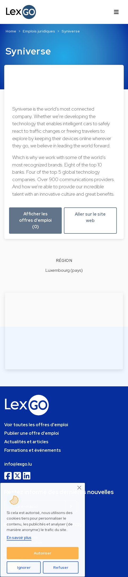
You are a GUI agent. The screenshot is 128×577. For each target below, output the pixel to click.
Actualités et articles (26, 442)
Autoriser (42, 553)
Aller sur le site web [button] (90, 217)
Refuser (60, 567)
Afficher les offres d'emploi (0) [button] (35, 220)
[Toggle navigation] (116, 12)
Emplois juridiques (39, 31)
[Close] (80, 488)
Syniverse (70, 31)
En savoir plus (19, 537)
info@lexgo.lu (18, 464)
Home (11, 31)
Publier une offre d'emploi (31, 433)
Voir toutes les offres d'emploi (36, 425)
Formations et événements (32, 450)
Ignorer (24, 567)
